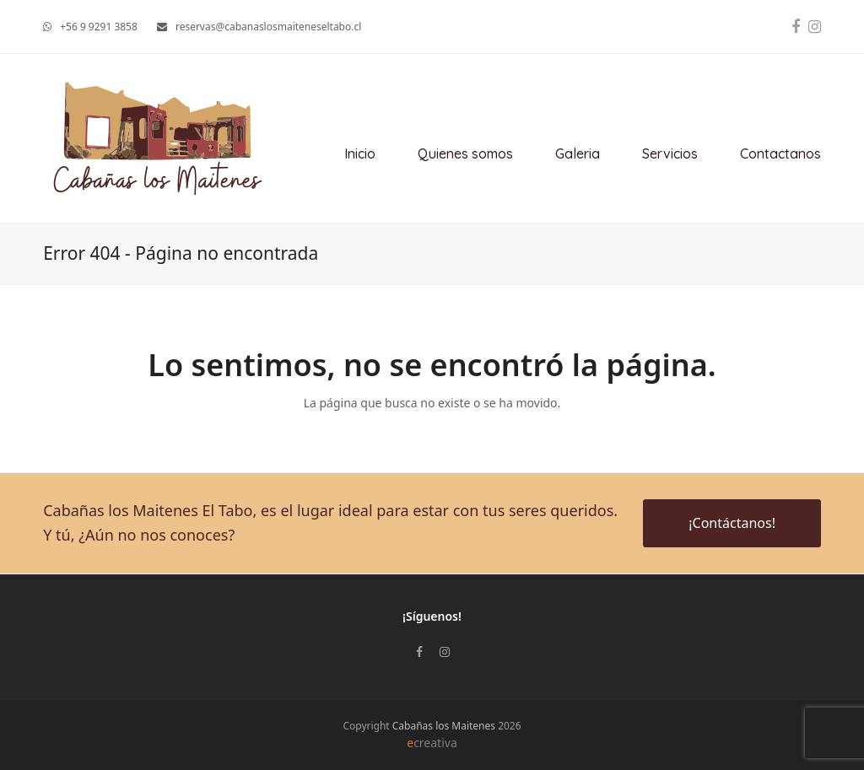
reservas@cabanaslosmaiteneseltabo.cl (268, 26)
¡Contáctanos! (731, 523)
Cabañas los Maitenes (443, 726)
